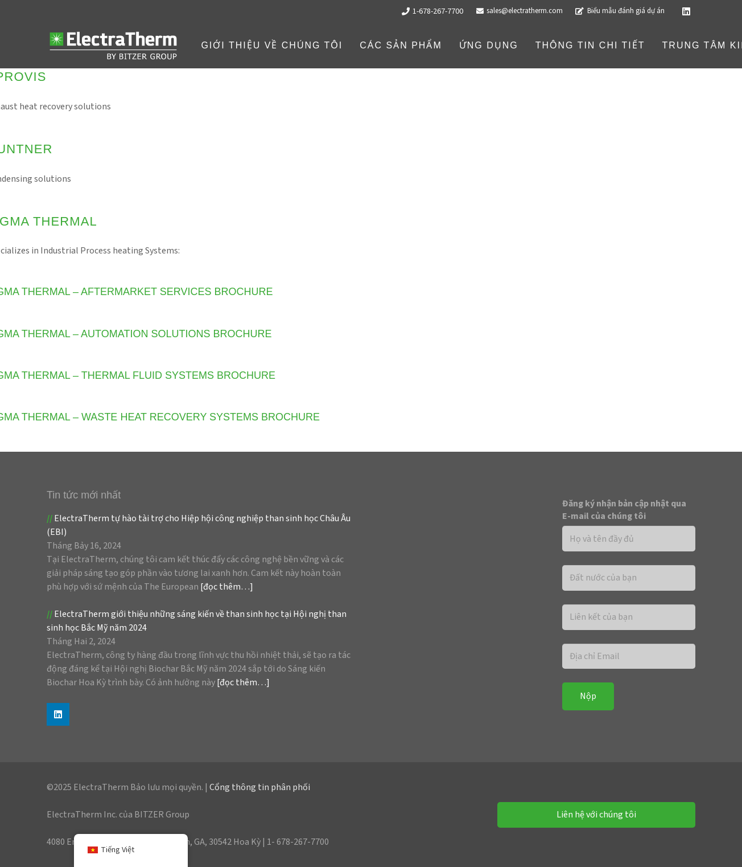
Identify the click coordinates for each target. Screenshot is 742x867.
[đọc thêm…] (226, 586)
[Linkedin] (686, 11)
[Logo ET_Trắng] (113, 45)
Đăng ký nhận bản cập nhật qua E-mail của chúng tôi (624, 509)
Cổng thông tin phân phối (259, 787)
